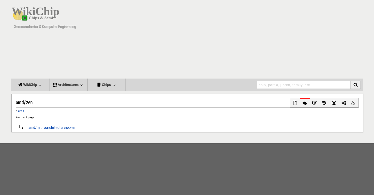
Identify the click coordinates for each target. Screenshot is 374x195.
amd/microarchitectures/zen (51, 127)
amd (21, 111)
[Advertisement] (264, 41)
